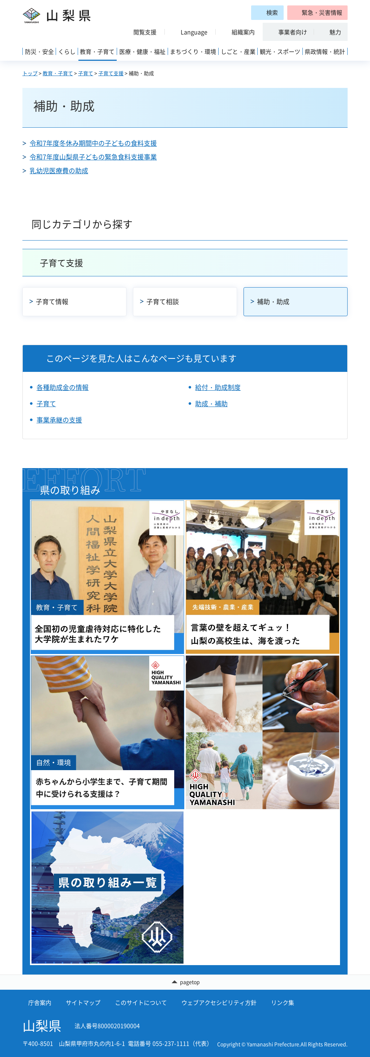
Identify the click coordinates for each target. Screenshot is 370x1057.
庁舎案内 (39, 1002)
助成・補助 (211, 403)
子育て (85, 73)
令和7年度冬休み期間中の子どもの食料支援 (93, 143)
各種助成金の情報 (62, 387)
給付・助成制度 (218, 387)
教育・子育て (58, 73)
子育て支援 (111, 73)
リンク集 (282, 1002)
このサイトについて (141, 1002)
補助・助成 (273, 301)
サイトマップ (83, 1002)
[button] (317, 12)
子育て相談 (162, 301)
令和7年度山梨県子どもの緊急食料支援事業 (93, 157)
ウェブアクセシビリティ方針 (219, 1002)
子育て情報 (52, 301)
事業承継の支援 (59, 419)
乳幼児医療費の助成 (59, 170)
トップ (30, 73)
